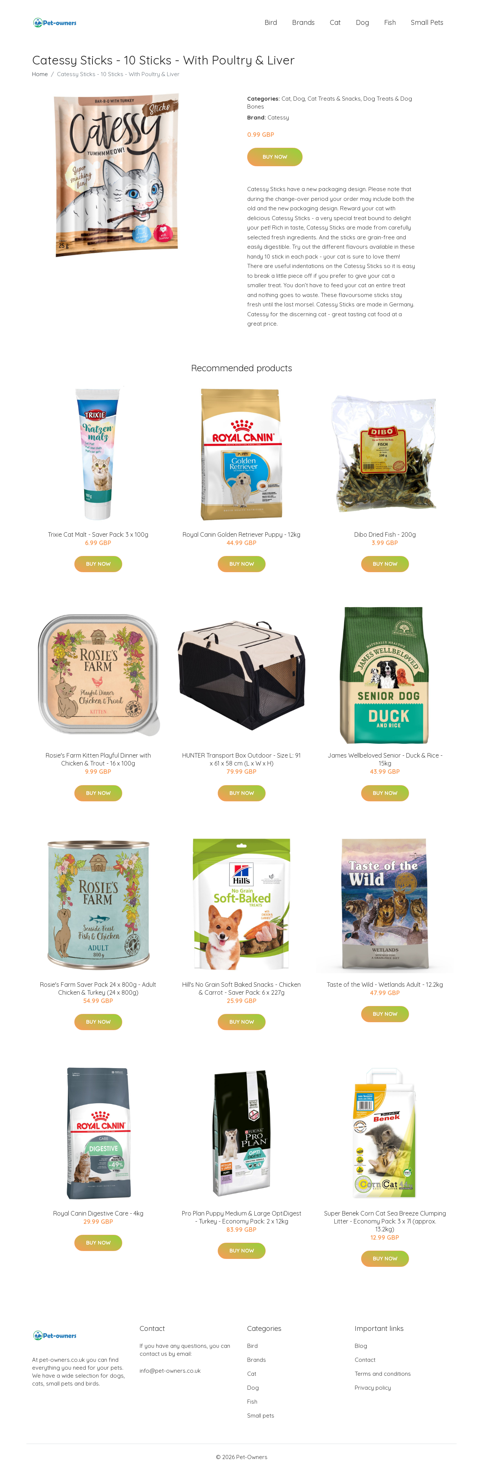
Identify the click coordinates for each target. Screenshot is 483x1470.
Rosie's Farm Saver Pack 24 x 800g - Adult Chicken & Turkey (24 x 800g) (98, 988)
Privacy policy (373, 1387)
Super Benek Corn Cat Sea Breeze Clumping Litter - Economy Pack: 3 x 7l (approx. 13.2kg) (385, 1221)
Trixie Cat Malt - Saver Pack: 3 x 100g (98, 534)
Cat (335, 22)
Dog (362, 22)
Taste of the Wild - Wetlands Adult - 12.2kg (385, 984)
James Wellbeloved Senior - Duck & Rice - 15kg (385, 759)
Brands (303, 22)
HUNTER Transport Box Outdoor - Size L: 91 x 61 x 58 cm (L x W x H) (241, 759)
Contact (365, 1359)
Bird (271, 22)
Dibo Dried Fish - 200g (385, 534)
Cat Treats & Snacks (334, 98)
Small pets (427, 22)
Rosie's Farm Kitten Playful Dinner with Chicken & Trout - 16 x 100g (98, 759)
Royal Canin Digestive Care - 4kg (98, 1213)
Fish (390, 22)
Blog (361, 1345)
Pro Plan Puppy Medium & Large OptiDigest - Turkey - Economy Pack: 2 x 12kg (241, 1217)
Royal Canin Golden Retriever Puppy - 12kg (241, 534)
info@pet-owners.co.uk (170, 1370)
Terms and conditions (383, 1373)
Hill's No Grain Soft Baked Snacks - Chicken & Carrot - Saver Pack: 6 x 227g (241, 988)
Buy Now (275, 156)
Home (40, 74)
